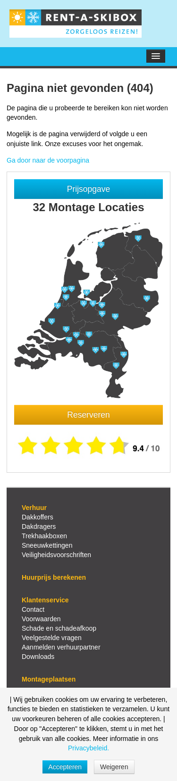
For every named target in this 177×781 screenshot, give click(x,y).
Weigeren (114, 767)
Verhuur (34, 507)
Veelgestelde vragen (52, 637)
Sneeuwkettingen (47, 545)
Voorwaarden (41, 619)
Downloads (38, 656)
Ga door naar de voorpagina (48, 160)
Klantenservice (45, 600)
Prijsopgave (88, 189)
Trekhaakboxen (44, 536)
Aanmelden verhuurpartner (61, 647)
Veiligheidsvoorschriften (56, 555)
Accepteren (65, 767)
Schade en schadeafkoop (59, 628)
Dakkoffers (37, 517)
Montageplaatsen (49, 679)
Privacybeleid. (88, 748)
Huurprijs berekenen (54, 577)
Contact (33, 609)
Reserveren (88, 414)
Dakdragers (39, 526)
